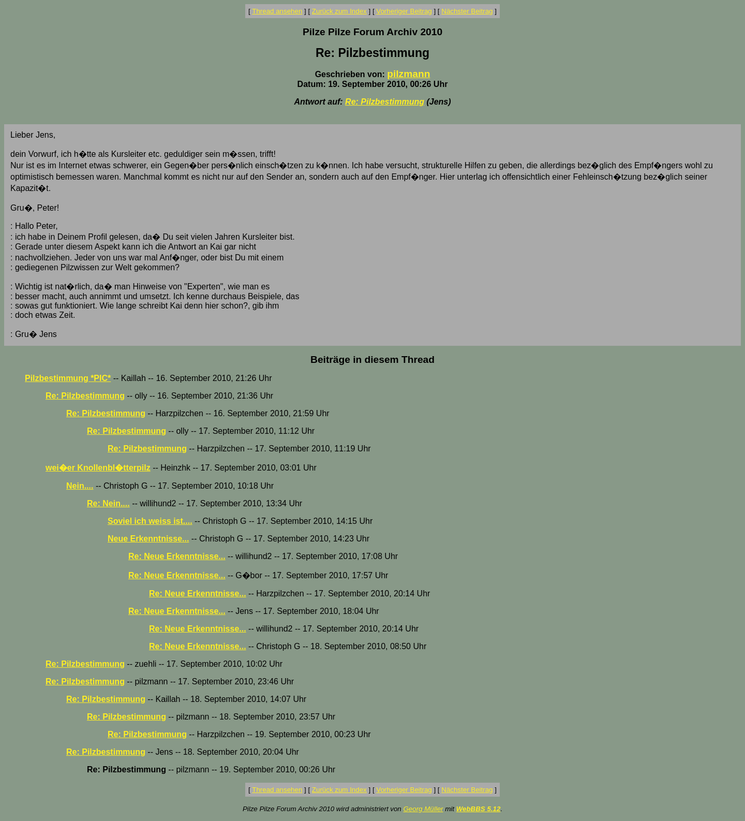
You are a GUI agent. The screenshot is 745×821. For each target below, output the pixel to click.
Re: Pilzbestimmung (384, 101)
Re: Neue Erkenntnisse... (177, 556)
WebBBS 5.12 (478, 809)
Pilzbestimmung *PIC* (68, 378)
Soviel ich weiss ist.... (150, 521)
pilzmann (408, 73)
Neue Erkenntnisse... (148, 538)
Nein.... (79, 485)
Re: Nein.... (108, 503)
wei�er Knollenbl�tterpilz (98, 467)
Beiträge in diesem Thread (372, 359)
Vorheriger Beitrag (403, 11)
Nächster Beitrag (467, 11)
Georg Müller (423, 809)
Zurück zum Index (339, 11)
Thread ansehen (277, 11)
